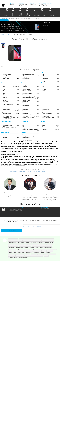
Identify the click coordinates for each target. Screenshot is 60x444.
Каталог (9, 34)
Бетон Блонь (40, 254)
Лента (33, 18)
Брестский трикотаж (19, 247)
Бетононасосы (11, 254)
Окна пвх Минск (30, 239)
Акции (12, 18)
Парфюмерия (32, 247)
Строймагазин (20, 249)
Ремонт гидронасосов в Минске (23, 242)
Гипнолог (46, 255)
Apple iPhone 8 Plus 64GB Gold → (42, 171)
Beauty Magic (20, 250)
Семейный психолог (41, 240)
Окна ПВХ (44, 250)
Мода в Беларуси (50, 239)
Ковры (10, 250)
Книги (14, 250)
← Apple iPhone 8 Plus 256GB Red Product (20, 171)
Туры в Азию (40, 255)
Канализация (50, 250)
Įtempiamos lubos (48, 245)
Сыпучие (42, 252)
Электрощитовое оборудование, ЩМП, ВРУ (45, 242)
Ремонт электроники (20, 255)
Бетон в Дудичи (36, 252)
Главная (3, 18)
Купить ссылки (40, 245)
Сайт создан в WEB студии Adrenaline (30, 226)
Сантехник (27, 255)
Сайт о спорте (49, 244)
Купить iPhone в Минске (13, 245)
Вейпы (26, 247)
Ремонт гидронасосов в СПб (40, 239)
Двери (37, 247)
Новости (8, 18)
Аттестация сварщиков (23, 257)
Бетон (30, 250)
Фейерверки (34, 249)
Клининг (10, 249)
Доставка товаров (41, 249)
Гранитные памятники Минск (14, 244)
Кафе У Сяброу (11, 247)
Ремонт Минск (33, 255)
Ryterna (23, 252)
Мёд (19, 252)
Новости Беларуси (23, 239)
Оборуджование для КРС (13, 240)
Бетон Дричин (34, 254)
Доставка (18, 18)
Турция (39, 250)
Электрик (34, 245)
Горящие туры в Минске (13, 239)
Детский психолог (23, 240)
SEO (15, 249)
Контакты (28, 18)
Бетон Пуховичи (19, 254)
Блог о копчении (33, 242)
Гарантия (23, 18)
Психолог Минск (50, 240)
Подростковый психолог (32, 240)
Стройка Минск (23, 244)
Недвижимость (27, 249)
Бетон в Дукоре (28, 252)
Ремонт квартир (12, 255)
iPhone (47, 249)
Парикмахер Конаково (13, 257)
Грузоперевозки (53, 249)
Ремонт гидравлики (12, 242)
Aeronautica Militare (48, 247)
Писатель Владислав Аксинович (25, 245)
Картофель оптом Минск (41, 244)
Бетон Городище (26, 254)
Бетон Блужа (48, 252)
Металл (34, 250)
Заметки (37, 18)
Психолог (25, 250)
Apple (50, 254)
